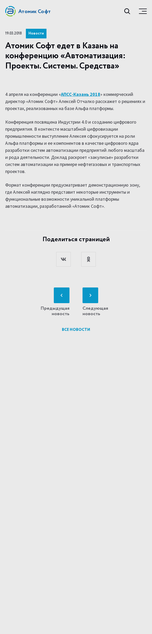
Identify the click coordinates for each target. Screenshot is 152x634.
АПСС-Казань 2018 (80, 94)
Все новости (76, 330)
